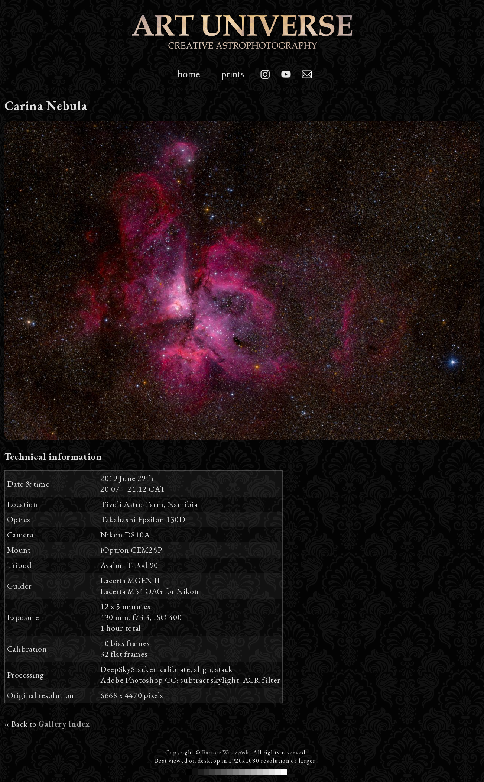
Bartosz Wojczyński (226, 752)
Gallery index (64, 723)
